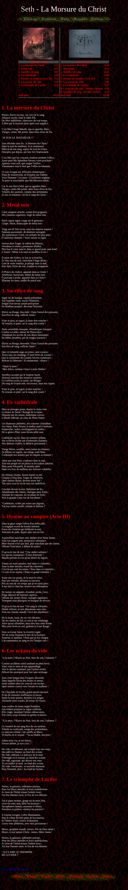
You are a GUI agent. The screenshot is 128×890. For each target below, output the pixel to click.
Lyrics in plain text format (15, 869)
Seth (28, 9)
